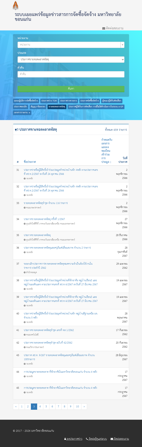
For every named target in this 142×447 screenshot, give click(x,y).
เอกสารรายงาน (22, 113)
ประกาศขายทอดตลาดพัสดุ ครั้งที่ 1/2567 (44, 219)
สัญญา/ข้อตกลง (38, 107)
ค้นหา (71, 88)
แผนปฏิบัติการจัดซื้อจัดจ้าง (26, 101)
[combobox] (71, 45)
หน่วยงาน (23, 38)
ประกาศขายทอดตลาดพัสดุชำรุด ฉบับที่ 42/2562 (48, 342)
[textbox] (70, 45)
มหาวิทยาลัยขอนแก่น (42, 430)
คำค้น (21, 67)
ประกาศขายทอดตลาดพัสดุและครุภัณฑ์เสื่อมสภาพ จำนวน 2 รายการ (57, 247)
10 (77, 406)
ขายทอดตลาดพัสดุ (57, 107)
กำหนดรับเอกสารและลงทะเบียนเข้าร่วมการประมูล (107, 151)
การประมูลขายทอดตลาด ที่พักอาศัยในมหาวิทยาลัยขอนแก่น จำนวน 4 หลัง (60, 372)
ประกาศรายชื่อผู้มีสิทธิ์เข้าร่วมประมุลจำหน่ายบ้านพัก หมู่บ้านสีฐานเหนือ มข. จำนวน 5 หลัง (61, 315)
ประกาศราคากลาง (68, 101)
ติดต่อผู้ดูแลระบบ (96, 439)
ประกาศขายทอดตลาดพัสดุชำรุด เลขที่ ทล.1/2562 (49, 330)
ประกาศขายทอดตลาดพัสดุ (37, 235)
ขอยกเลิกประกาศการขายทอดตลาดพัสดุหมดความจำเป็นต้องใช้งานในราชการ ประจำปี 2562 (58, 265)
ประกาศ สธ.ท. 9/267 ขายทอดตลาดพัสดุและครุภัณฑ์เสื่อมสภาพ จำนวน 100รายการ (59, 357)
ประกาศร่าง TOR (49, 101)
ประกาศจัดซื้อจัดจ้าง (89, 101)
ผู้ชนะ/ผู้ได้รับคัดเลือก (111, 101)
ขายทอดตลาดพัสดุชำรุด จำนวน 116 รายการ (46, 203)
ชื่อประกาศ (30, 162)
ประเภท (22, 53)
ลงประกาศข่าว (73, 439)
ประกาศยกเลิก (20, 107)
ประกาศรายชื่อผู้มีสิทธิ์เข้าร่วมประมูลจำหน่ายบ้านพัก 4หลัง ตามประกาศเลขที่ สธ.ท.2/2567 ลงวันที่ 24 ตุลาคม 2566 (61, 172)
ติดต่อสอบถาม (113, 28)
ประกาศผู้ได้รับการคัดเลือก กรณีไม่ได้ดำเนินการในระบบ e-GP (96, 107)
